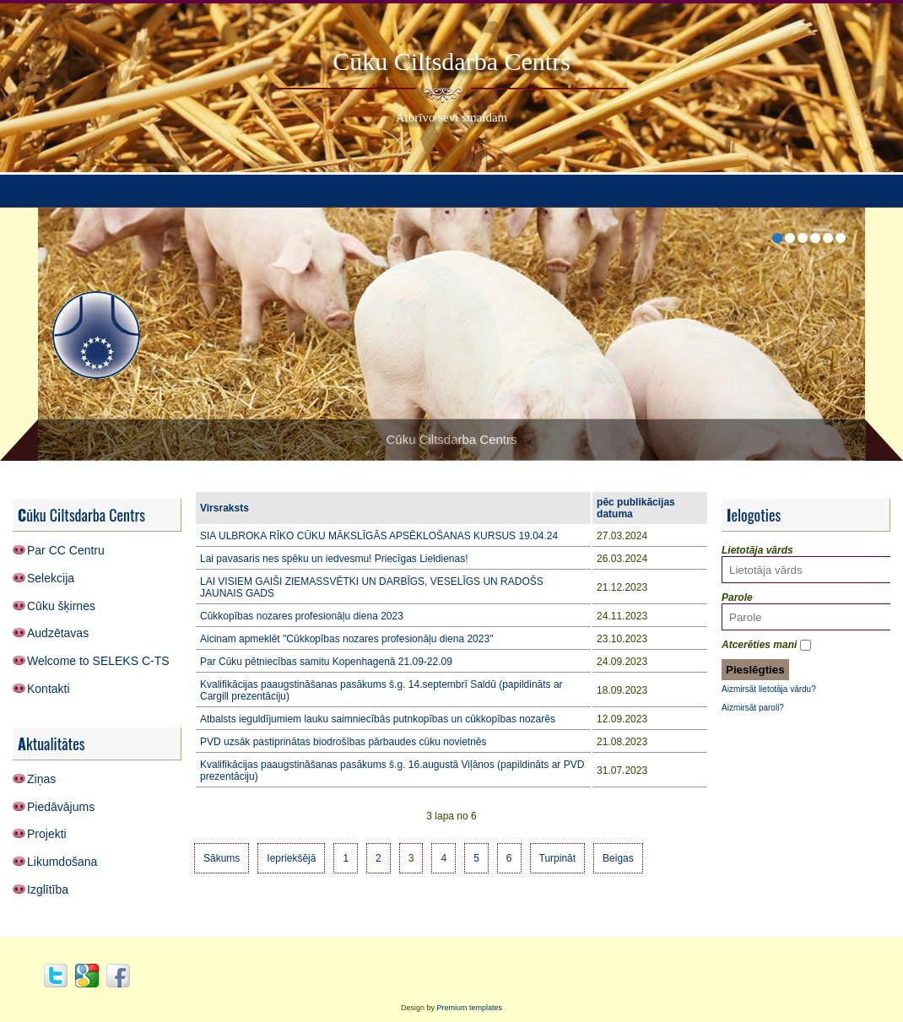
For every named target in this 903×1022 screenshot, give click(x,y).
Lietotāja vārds (757, 550)
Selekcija (50, 578)
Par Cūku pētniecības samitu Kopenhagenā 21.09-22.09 (326, 662)
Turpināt (557, 858)
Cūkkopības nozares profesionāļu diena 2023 (301, 616)
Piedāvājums (61, 807)
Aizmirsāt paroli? (753, 707)
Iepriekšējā (291, 858)
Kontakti (48, 688)
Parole (737, 597)
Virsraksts (224, 508)
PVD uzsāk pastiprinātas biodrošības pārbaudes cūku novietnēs (343, 742)
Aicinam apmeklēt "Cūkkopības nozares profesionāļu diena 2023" (346, 639)
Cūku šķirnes (61, 606)
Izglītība (47, 889)
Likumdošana (62, 861)
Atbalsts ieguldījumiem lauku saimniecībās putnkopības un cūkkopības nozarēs (377, 719)
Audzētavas (58, 633)
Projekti (47, 834)
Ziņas (41, 779)
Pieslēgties (755, 669)
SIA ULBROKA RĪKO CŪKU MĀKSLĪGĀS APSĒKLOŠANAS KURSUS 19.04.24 (379, 536)
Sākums (221, 858)
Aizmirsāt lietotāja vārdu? (769, 689)
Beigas (618, 858)
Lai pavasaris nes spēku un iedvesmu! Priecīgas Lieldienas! (334, 559)
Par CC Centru (66, 550)
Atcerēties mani (759, 645)
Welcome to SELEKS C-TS (98, 661)
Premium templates (470, 1007)
